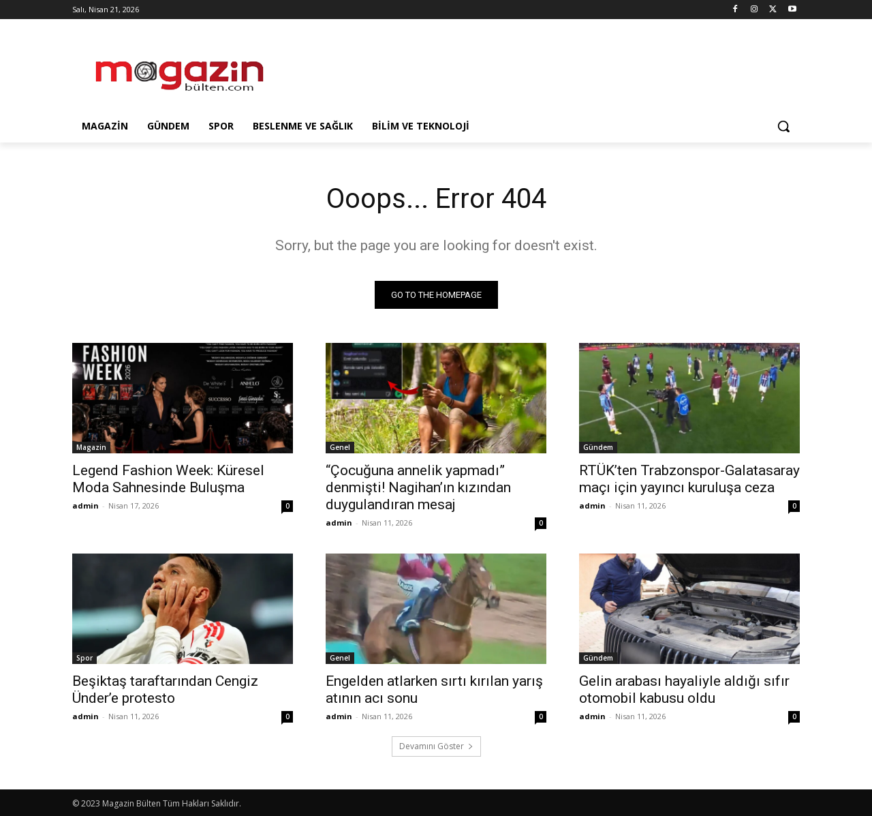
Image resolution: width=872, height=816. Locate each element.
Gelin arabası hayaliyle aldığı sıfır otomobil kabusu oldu (684, 689)
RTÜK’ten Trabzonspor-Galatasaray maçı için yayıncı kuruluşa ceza (689, 479)
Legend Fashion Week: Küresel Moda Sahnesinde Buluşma (168, 479)
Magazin (91, 447)
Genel (340, 447)
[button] (783, 126)
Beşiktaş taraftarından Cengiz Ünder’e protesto (165, 689)
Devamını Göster (436, 746)
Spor (84, 658)
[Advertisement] (538, 69)
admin (85, 505)
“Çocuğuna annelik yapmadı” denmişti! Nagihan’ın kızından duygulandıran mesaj (418, 487)
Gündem (598, 447)
